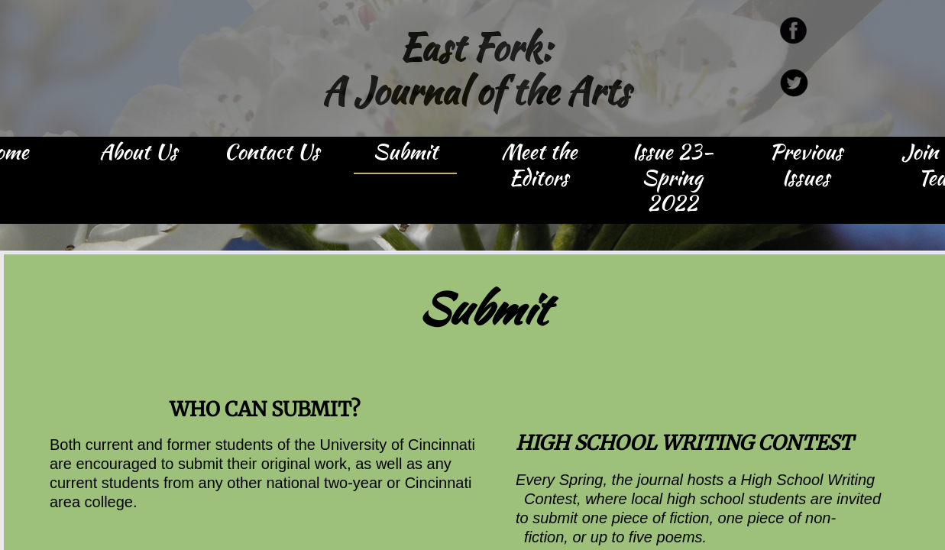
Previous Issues (806, 165)
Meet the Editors (539, 165)
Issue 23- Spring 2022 (673, 178)
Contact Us (271, 153)
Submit (405, 153)
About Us (138, 153)
